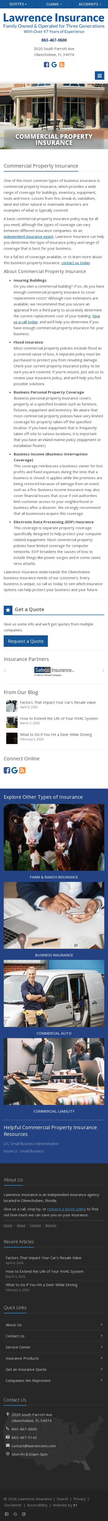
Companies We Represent (54, 1380)
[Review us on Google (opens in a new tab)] (54, 64)
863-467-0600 (24, 1428)
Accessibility (37, 1504)
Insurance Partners (26, 659)
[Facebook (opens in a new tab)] (46, 64)
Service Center (54, 1347)
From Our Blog (21, 692)
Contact (35, 1225)
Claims (54, 4)
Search (62, 1498)
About (21, 1225)
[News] (61, 64)
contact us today (75, 262)
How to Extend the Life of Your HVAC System (54, 722)
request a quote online (66, 1208)
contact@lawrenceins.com (34, 1445)
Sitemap (50, 1225)
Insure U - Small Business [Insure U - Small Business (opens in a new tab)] (24, 1151)
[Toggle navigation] (99, 75)
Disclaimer (13, 1504)
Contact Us (54, 1335)
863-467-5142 (24, 1437)
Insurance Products (54, 1358)
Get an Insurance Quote (54, 1369)
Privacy (79, 1498)
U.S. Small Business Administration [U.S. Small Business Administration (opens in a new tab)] (31, 1143)
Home (8, 1225)
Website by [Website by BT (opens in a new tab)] (65, 1504)
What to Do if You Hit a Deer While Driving (54, 738)
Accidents (90, 4)
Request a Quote (26, 641)
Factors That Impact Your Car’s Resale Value (54, 706)
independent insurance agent (28, 236)
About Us (54, 1324)
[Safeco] (54, 671)
